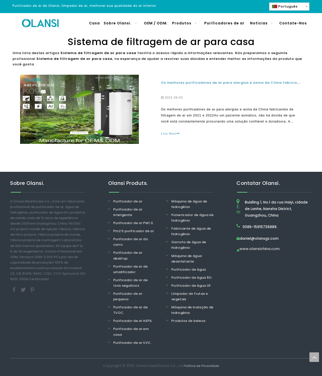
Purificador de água (188, 269)
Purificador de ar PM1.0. (133, 223)
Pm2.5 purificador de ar (133, 231)
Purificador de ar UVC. (132, 342)
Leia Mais (170, 133)
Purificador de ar (127, 201)
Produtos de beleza (188, 320)
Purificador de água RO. (192, 277)
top (314, 357)
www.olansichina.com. (259, 249)
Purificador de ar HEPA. (133, 320)
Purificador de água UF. (191, 285)
